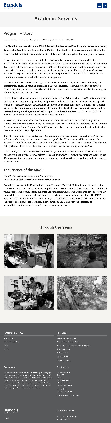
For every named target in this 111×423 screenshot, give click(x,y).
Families (6, 349)
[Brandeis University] (13, 6)
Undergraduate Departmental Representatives (73, 345)
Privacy (6, 418)
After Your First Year (11, 342)
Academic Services (55, 19)
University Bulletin (63, 349)
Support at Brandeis (64, 360)
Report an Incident (63, 356)
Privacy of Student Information (68, 395)
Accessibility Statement (65, 410)
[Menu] (99, 5)
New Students (9, 338)
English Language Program (66, 338)
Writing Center (62, 353)
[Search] (105, 5)
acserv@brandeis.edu (64, 391)
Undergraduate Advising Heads (68, 342)
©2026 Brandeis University (66, 417)
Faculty (6, 345)
